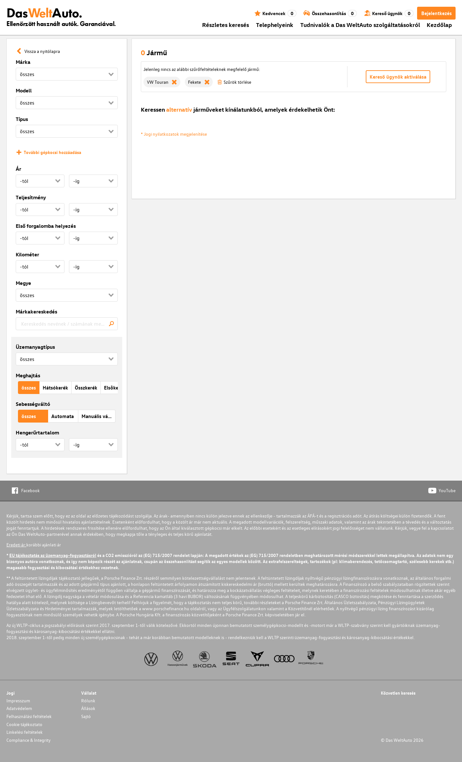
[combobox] (67, 323)
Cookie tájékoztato (24, 724)
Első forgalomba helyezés (46, 226)
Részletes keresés (225, 24)
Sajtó (86, 716)
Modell (24, 90)
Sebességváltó (33, 404)
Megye (23, 283)
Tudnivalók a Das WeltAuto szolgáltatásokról (360, 24)
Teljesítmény (31, 197)
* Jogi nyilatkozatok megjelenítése (174, 134)
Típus (22, 119)
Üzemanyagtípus (35, 347)
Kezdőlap (439, 24)
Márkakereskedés (36, 311)
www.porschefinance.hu (165, 608)
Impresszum (18, 701)
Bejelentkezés (436, 13)
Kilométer (27, 254)
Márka (23, 62)
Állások (88, 708)
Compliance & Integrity (28, 740)
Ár (18, 169)
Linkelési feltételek (24, 732)
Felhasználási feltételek (29, 716)
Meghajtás (28, 375)
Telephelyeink (274, 24)
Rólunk (88, 701)
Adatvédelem (19, 708)
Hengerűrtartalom (37, 432)
